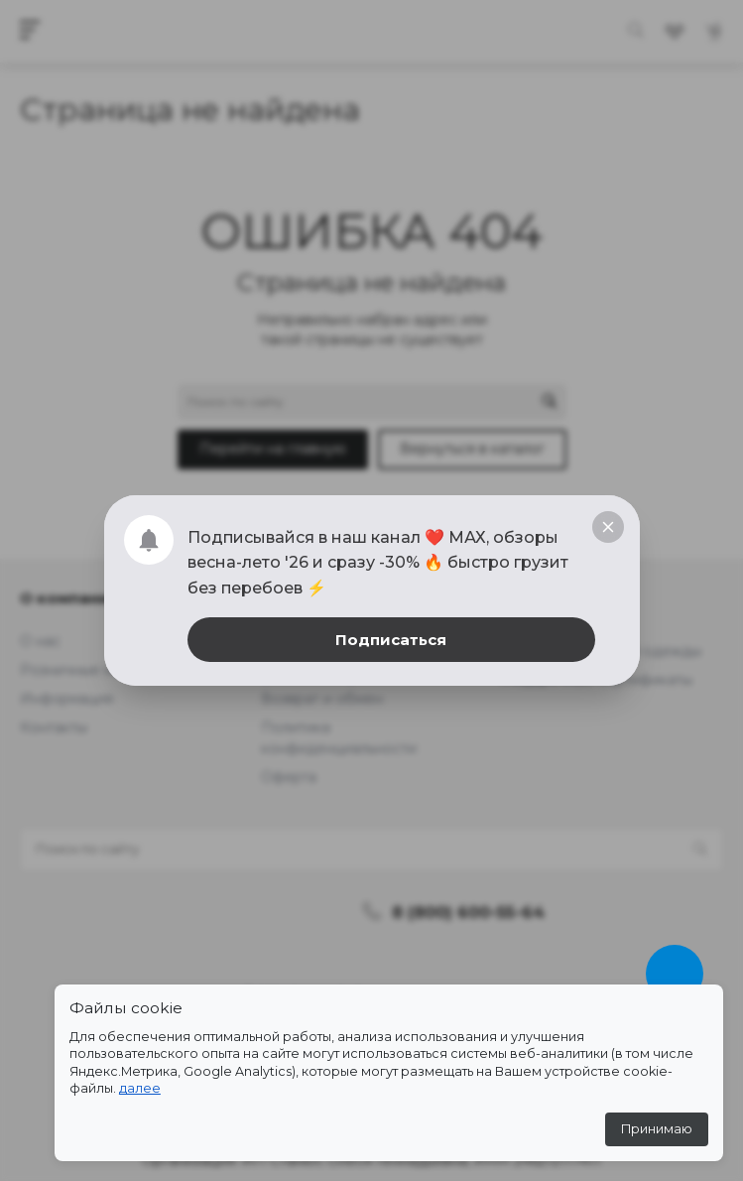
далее (140, 1088)
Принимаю (656, 1128)
